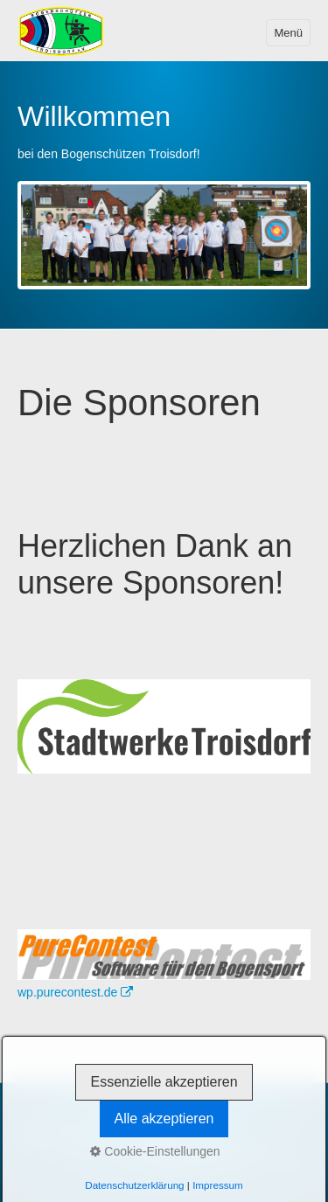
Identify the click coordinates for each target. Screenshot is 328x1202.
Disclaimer (218, 1142)
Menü (288, 32)
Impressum (155, 1125)
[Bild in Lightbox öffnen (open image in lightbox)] (164, 954)
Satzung (159, 1142)
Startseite (41, 1125)
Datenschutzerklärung (72, 1142)
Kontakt (96, 1125)
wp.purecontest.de (75, 992)
